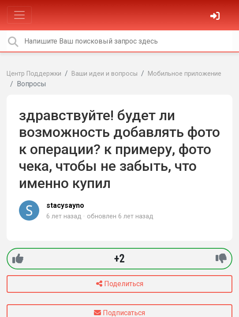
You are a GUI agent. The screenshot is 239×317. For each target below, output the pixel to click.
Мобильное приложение (184, 73)
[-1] (221, 258)
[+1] (17, 258)
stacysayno (65, 205)
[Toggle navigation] (19, 15)
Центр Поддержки (34, 73)
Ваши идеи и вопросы (104, 73)
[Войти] (216, 17)
